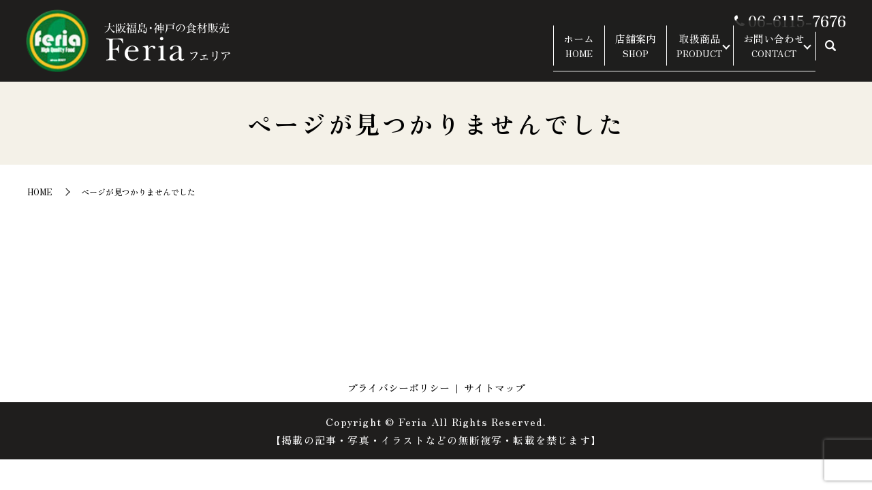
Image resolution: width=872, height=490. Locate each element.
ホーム (534, 53)
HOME (39, 191)
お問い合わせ (764, 53)
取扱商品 (675, 53)
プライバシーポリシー (398, 387)
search (830, 53)
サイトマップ (494, 387)
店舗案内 (600, 53)
